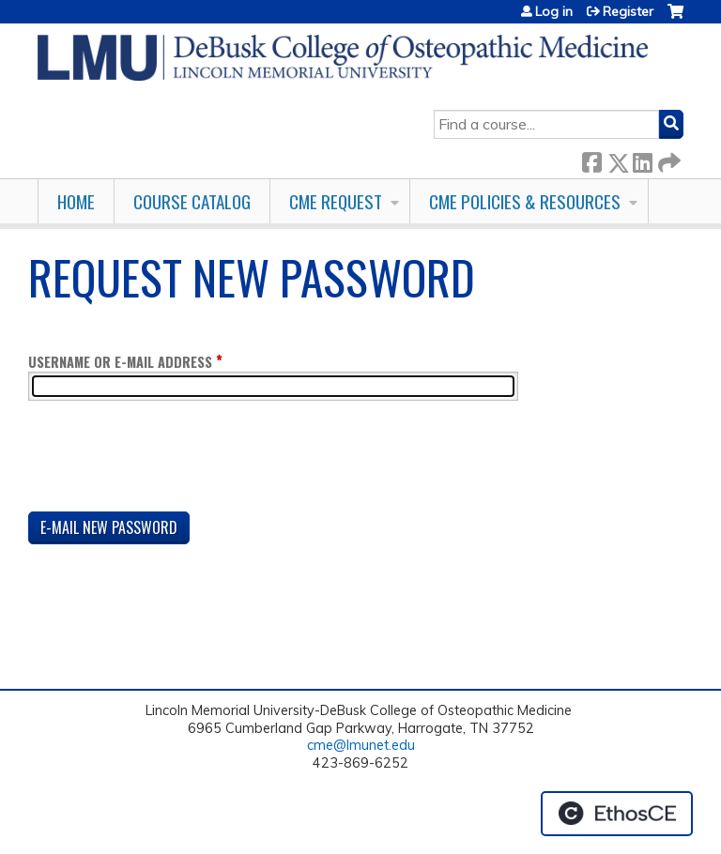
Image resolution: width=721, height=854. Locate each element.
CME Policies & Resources (525, 201)
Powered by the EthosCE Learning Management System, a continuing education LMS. (617, 813)
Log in (554, 11)
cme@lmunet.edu (361, 745)
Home (76, 201)
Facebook (591, 159)
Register (628, 11)
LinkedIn (642, 159)
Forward (667, 159)
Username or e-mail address (120, 362)
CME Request (335, 201)
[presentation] (171, 459)
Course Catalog (192, 201)
